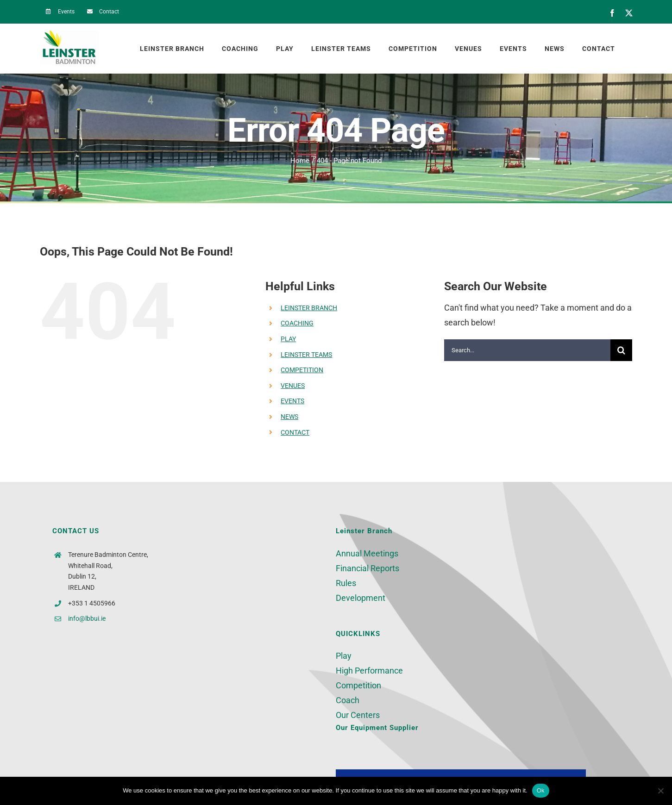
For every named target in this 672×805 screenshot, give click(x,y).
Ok (541, 790)
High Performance (369, 670)
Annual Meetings (367, 553)
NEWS (289, 416)
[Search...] (527, 350)
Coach (347, 700)
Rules (346, 583)
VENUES (293, 385)
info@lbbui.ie (87, 618)
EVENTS (292, 401)
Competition (358, 685)
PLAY (288, 339)
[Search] (621, 350)
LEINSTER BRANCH (309, 308)
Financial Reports (367, 568)
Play (344, 656)
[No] (660, 790)
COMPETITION (302, 370)
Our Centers (358, 715)
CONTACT (295, 432)
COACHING (297, 323)
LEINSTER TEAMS (306, 354)
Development (360, 598)
